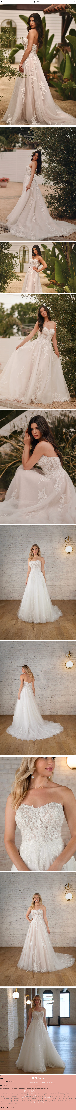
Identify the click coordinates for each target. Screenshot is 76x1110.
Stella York (38, 2)
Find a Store (8, 1081)
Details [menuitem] (12, 1107)
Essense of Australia (29, 1092)
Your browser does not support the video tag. (38, 1031)
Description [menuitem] (4, 1107)
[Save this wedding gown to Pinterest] (7, 1085)
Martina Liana (47, 1091)
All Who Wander (47, 1097)
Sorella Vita (38, 1102)
